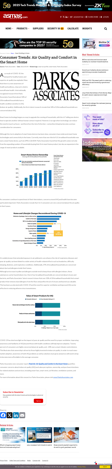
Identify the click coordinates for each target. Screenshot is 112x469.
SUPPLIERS (38, 28)
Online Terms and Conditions (17, 460)
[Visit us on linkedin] (66, 17)
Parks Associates (62, 66)
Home (8, 53)
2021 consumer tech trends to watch (39, 445)
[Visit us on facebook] (61, 17)
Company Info (36, 460)
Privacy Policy (4, 460)
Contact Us (45, 460)
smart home (52, 66)
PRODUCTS (23, 28)
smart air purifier (43, 66)
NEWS (9, 28)
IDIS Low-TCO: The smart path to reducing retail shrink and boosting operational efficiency (96, 82)
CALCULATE (73, 28)
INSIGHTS (87, 28)
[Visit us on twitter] (63, 17)
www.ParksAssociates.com (63, 377)
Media (29, 460)
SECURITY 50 (53, 28)
